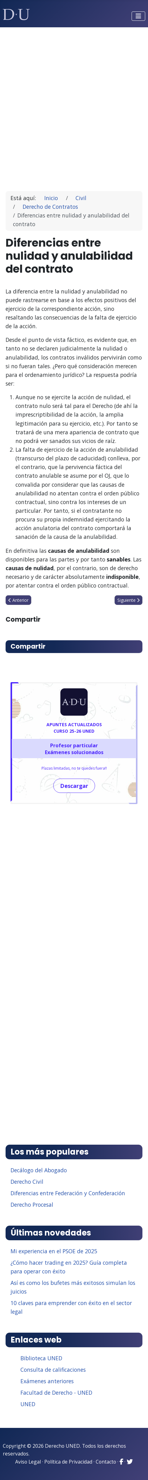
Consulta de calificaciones (53, 1369)
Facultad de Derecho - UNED (56, 1392)
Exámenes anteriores (47, 1381)
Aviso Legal (28, 1461)
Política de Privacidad (68, 1461)
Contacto (106, 1461)
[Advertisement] (74, 106)
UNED (27, 1404)
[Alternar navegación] (138, 16)
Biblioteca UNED (41, 1358)
